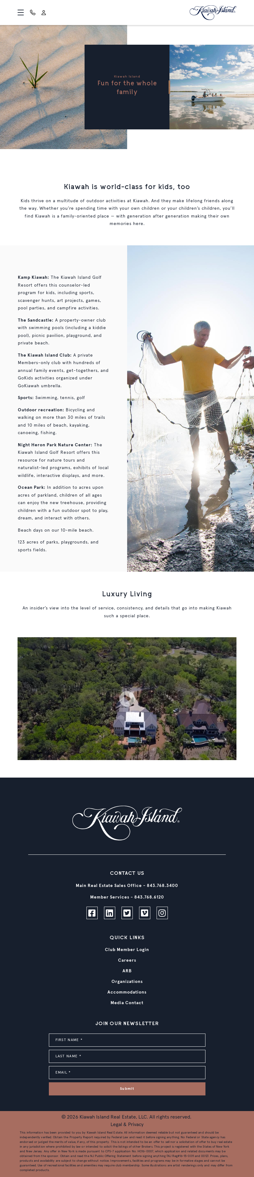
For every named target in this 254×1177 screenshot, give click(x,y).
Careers (127, 960)
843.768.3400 (162, 886)
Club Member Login (127, 950)
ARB (127, 971)
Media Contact (127, 1003)
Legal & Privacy (127, 1124)
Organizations (127, 981)
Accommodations (127, 992)
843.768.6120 (149, 897)
